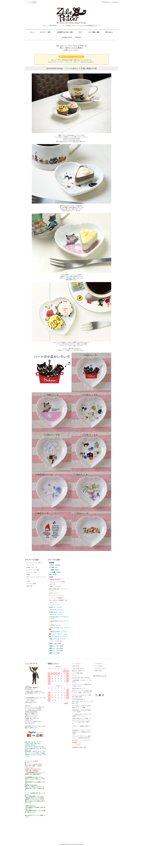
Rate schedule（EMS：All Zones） (81, 678)
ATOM (100, 670)
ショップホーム (76, 663)
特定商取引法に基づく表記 (65, 32)
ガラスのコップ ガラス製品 (57, 581)
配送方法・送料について (78, 670)
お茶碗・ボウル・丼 (31, 567)
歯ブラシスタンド (54, 593)
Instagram (77, 37)
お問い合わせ (109, 32)
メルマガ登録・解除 (93, 32)
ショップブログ (76, 745)
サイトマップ (75, 675)
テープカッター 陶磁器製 (56, 598)
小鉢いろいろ (52, 602)
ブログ (80, 32)
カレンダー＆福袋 (31, 583)
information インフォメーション (81, 740)
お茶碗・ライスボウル (55, 586)
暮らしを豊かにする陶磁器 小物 (58, 600)
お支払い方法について (78, 668)
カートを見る (98, 666)
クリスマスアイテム (54, 605)
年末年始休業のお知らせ (78, 699)
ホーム (32, 32)
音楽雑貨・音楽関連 (54, 565)
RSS (96, 670)
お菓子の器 (29, 586)
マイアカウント (105, 2)
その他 (28, 581)
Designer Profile (67, 37)
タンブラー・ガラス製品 (33, 570)
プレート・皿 (30, 565)
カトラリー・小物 (31, 572)
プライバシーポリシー (101, 668)
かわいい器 (52, 584)
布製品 (28, 574)
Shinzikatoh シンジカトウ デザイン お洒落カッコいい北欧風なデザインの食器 (82, 732)
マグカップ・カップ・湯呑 (33, 562)
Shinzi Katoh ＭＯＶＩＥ (78, 688)
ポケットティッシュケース (56, 595)
